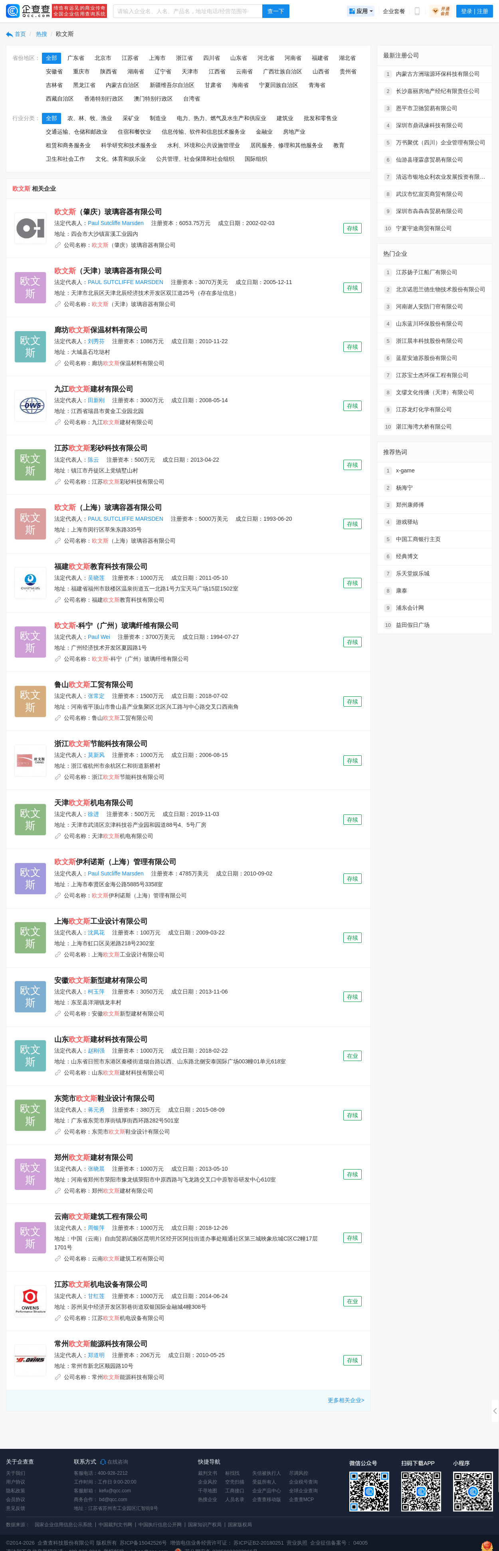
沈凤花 (96, 932)
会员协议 (15, 1499)
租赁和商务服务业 (68, 145)
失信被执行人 (266, 1473)
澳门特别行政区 (153, 98)
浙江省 (184, 58)
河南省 (293, 58)
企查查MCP (301, 1499)
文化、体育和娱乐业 (120, 159)
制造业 (158, 118)
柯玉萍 (96, 991)
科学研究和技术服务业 (129, 145)
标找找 (232, 1473)
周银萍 (96, 1228)
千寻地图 (207, 1491)
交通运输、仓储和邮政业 (76, 131)
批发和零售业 (320, 118)
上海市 (157, 58)
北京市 (103, 58)
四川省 (211, 58)
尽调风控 (298, 1473)
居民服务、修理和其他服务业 (286, 145)
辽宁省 (162, 71)
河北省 (265, 58)
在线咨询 (114, 1462)
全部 (51, 58)
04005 (360, 1543)
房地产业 (294, 131)
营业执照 (296, 1543)
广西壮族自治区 (282, 71)
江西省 (217, 71)
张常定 (96, 696)
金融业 (264, 131)
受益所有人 (264, 1482)
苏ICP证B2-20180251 (259, 1543)
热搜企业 (207, 1499)
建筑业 (285, 118)
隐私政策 (15, 1491)
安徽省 (54, 71)
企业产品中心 (266, 1491)
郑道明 (96, 1355)
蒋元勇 (96, 1109)
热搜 (41, 34)
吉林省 (54, 85)
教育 (339, 145)
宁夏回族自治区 (278, 85)
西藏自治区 (60, 98)
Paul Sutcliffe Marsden (116, 223)
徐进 (93, 814)
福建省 (320, 58)
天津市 (190, 71)
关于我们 (15, 1473)
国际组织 (256, 159)
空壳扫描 (234, 1482)
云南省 (244, 71)
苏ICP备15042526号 (143, 1543)
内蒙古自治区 (122, 85)
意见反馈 (15, 1508)
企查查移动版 (266, 1499)
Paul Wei (99, 637)
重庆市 (81, 71)
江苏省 (130, 58)
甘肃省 (213, 85)
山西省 (321, 71)
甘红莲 (96, 1296)
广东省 (75, 58)
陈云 (93, 459)
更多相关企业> (346, 1400)
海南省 (240, 85)
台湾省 (191, 98)
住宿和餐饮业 (134, 131)
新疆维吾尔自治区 (172, 85)
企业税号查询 (303, 1482)
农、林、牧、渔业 (89, 118)
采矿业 (131, 118)
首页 (16, 34)
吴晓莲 (96, 578)
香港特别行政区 (103, 98)
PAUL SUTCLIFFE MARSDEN (125, 282)
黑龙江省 (84, 85)
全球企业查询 (303, 1491)
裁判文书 (207, 1473)
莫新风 (96, 755)
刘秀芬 (96, 341)
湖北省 (347, 58)
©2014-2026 (20, 1543)
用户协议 (15, 1482)
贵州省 (348, 71)
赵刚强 (96, 1050)
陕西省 (108, 71)
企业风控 (207, 1482)
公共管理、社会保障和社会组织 (195, 159)
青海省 (317, 85)
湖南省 (135, 71)
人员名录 (234, 1499)
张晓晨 (96, 1169)
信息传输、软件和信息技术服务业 (204, 131)
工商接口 (234, 1491)
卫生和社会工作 (65, 159)
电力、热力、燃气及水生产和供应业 (221, 118)
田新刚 (96, 400)
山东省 (238, 58)
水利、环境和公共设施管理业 (203, 145)
